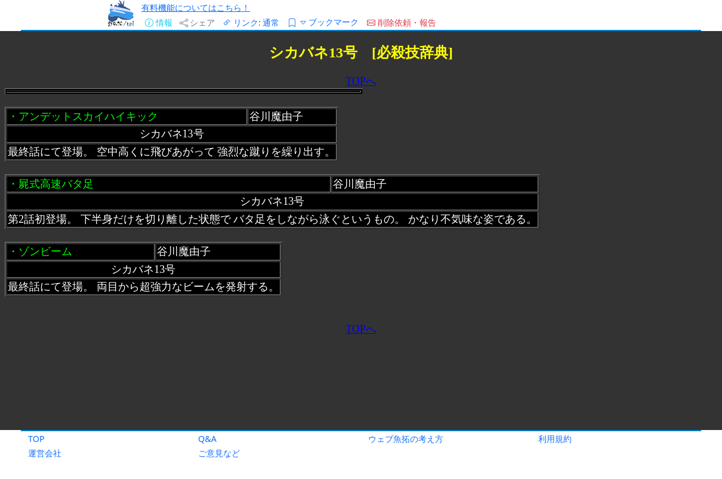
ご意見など (219, 453)
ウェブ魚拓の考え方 (405, 438)
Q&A (207, 438)
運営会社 (44, 453)
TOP (36, 438)
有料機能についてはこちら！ (195, 7)
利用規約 (555, 438)
